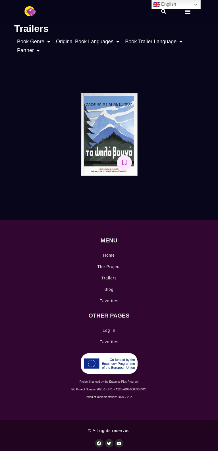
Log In (109, 330)
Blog (108, 289)
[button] (163, 11)
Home (109, 255)
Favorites (109, 300)
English (164, 4)
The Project (109, 266)
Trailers (109, 278)
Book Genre (33, 41)
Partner (28, 50)
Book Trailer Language (153, 41)
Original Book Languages (87, 41)
